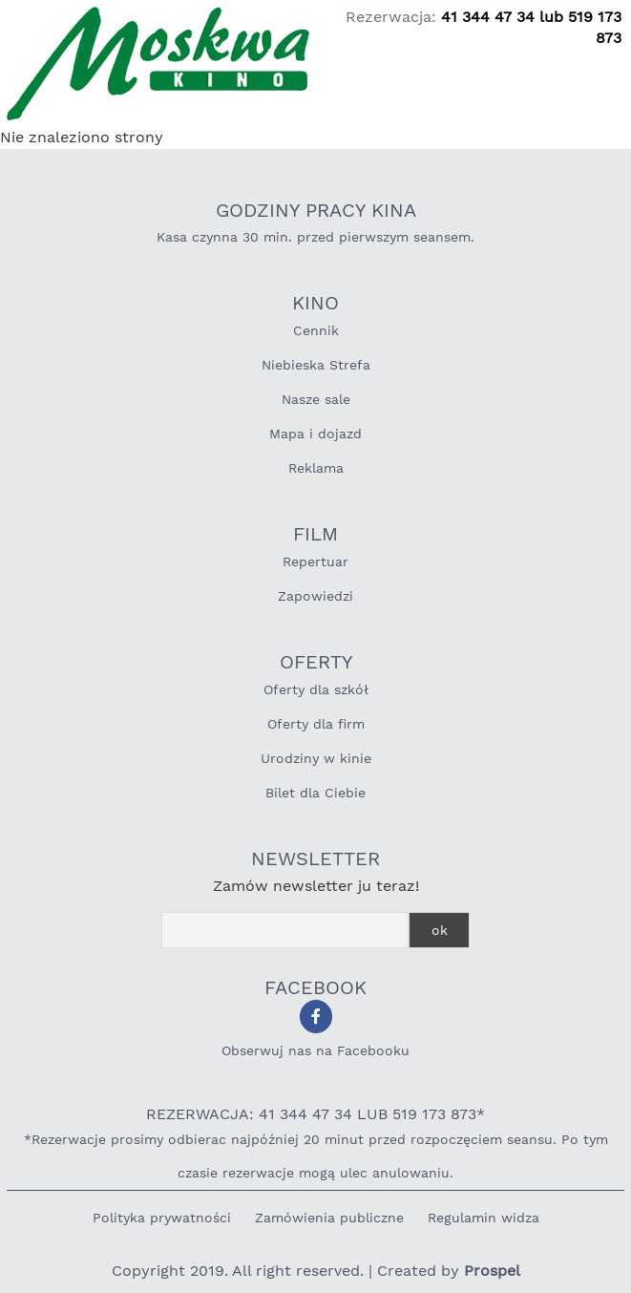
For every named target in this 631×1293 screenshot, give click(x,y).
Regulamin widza (483, 1217)
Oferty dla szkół (315, 689)
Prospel (492, 1270)
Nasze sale (316, 399)
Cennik (316, 330)
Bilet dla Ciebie (315, 792)
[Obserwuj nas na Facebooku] (316, 1016)
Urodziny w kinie (316, 758)
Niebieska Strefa (316, 364)
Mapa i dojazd (315, 433)
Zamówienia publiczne (329, 1217)
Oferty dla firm (316, 723)
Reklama (316, 468)
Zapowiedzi (315, 596)
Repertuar (315, 561)
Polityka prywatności (162, 1217)
